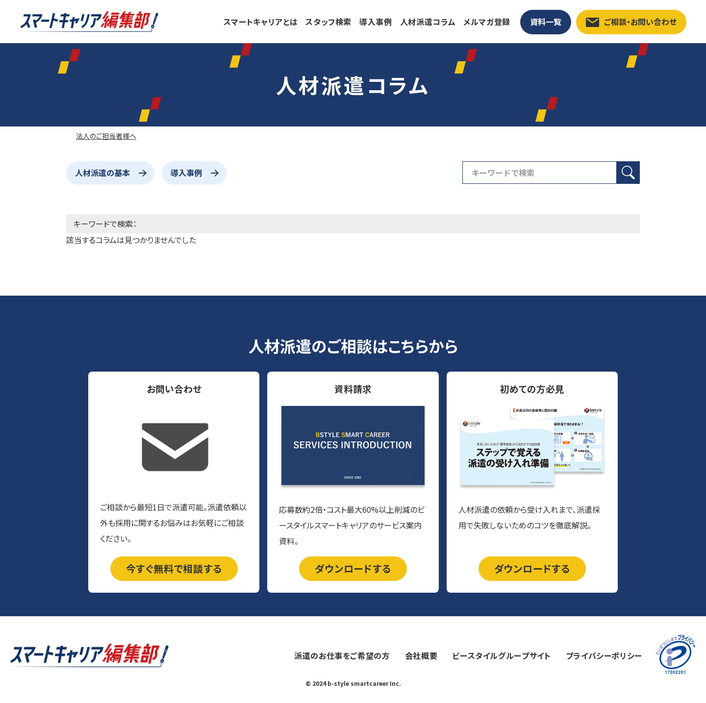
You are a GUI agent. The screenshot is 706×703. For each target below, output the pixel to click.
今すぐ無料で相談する (174, 568)
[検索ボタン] (628, 172)
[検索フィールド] (539, 172)
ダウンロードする (353, 568)
